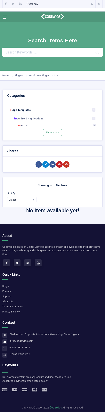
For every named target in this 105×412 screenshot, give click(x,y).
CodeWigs (56, 407)
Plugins (19, 75)
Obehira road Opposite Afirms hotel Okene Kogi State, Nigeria (44, 334)
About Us (7, 301)
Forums (6, 291)
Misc (57, 75)
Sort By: (11, 193)
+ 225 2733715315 (20, 347)
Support (7, 296)
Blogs (5, 286)
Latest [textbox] (12, 199)
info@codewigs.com (21, 340)
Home (5, 75)
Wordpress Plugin (39, 75)
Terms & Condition (12, 306)
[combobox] (21, 199)
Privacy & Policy (11, 311)
